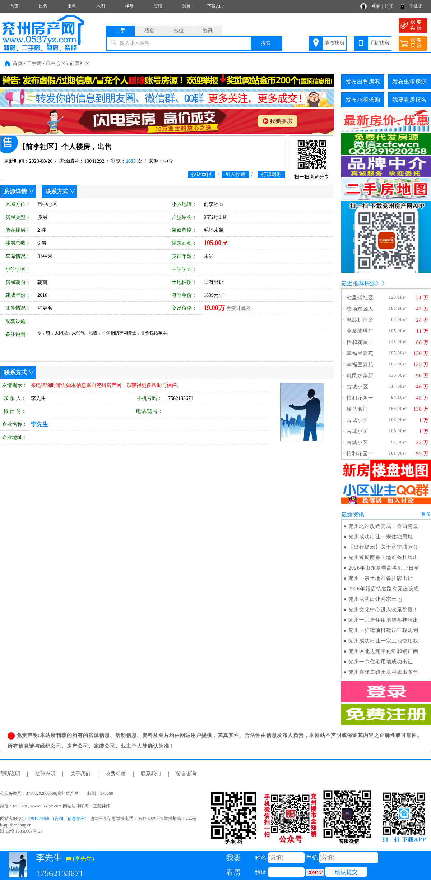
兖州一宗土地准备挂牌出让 (380, 578)
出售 (43, 6)
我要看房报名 (409, 100)
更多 (426, 514)
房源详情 (15, 191)
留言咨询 (186, 774)
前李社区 (80, 63)
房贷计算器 (238, 308)
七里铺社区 (360, 297)
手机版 (415, 6)
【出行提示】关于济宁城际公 (383, 547)
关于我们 (80, 774)
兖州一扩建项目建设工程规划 (383, 630)
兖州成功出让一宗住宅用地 (380, 536)
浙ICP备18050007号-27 (21, 831)
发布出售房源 (363, 82)
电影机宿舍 (360, 320)
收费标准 (116, 774)
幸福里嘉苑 (360, 353)
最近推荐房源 (358, 283)
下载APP (215, 6)
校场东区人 (360, 309)
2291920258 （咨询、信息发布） (58, 818)
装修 (186, 6)
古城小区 (357, 387)
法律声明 (45, 774)
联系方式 (56, 191)
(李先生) (80, 859)
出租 (72, 6)
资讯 (158, 6)
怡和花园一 (360, 342)
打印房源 (271, 174)
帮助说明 (10, 774)
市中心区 (56, 63)
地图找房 (334, 43)
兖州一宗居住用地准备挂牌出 (383, 620)
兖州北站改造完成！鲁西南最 (383, 526)
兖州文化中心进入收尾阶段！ (383, 609)
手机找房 (379, 43)
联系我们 (151, 774)
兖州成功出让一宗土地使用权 (383, 641)
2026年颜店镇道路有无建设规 (383, 588)
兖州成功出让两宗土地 (375, 599)
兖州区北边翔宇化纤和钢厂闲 (383, 651)
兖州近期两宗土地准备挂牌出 (383, 557)
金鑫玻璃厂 (360, 331)
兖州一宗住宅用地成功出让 (380, 661)
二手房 (34, 63)
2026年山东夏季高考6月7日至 (384, 568)
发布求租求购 (363, 100)
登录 (375, 6)
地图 (100, 6)
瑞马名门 (357, 409)
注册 (389, 6)
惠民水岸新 (360, 375)
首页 (14, 6)
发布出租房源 (409, 82)
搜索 (265, 43)
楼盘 (129, 6)
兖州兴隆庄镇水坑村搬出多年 (383, 672)
